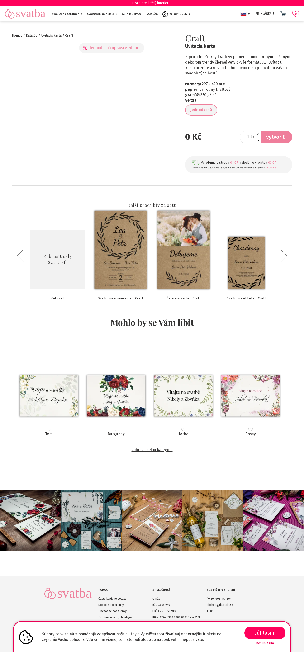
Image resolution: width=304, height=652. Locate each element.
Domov (17, 36)
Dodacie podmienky (111, 605)
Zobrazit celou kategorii (152, 450)
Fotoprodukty (176, 14)
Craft (69, 36)
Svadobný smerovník (67, 13)
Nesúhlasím (265, 643)
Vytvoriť (275, 137)
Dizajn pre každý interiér (152, 3)
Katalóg (152, 13)
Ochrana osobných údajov (115, 617)
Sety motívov (132, 13)
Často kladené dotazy (112, 598)
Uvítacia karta (51, 36)
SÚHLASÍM (265, 633)
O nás (156, 598)
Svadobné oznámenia (102, 13)
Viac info (271, 167)
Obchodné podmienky (112, 611)
